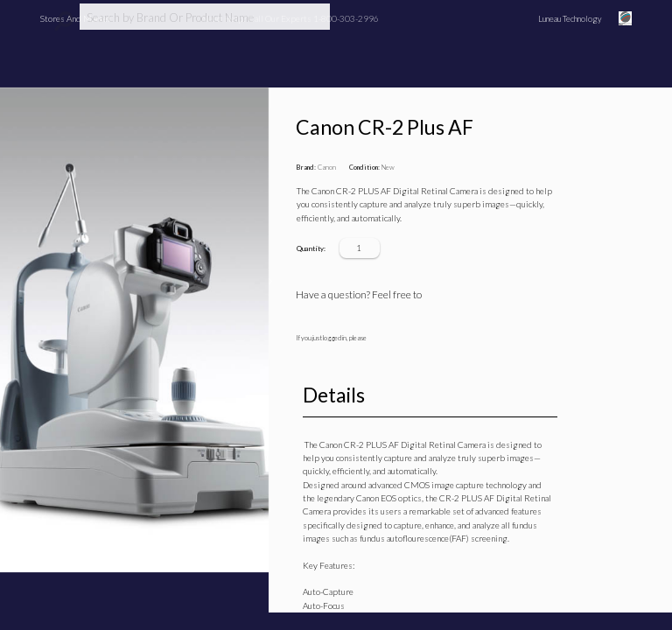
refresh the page (391, 371)
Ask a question (459, 294)
